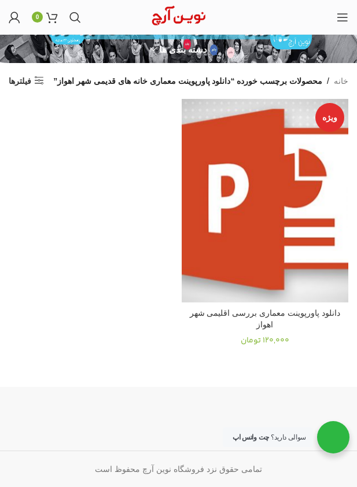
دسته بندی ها (183, 49)
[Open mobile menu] (342, 17)
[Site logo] (178, 16)
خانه (341, 81)
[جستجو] (75, 17)
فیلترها (20, 81)
